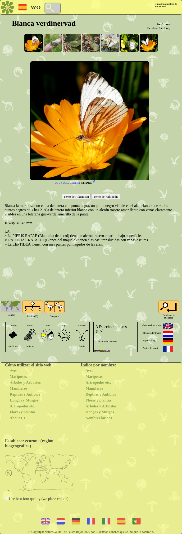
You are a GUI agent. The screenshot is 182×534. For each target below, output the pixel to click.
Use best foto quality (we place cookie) (38, 499)
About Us (17, 418)
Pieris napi (163, 24)
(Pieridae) (164, 28)
